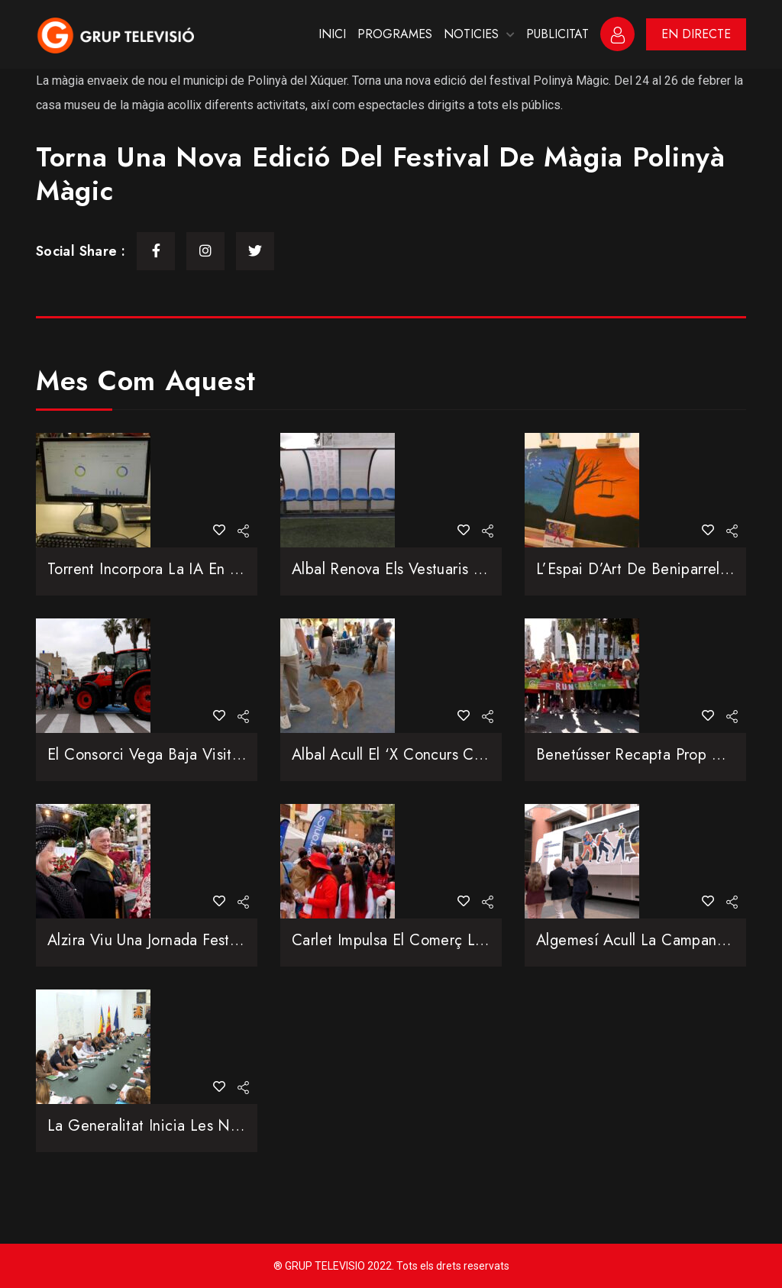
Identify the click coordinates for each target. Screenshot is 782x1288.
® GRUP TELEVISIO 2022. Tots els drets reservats (391, 1266)
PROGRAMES (394, 34)
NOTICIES (471, 34)
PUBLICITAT (557, 34)
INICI (332, 34)
